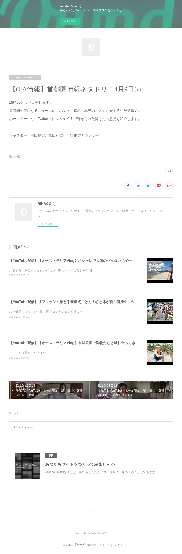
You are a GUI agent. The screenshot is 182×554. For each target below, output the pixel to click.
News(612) (15, 156)
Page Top (91, 512)
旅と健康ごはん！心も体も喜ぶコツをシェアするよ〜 (46, 312)
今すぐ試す (70, 21)
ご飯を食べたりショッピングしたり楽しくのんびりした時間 (50, 270)
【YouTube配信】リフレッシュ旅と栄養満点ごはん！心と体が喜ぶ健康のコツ (72, 302)
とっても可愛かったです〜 (27, 353)
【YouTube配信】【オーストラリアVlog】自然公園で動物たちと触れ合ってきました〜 (79, 343)
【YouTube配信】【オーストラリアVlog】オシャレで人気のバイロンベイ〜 (70, 261)
